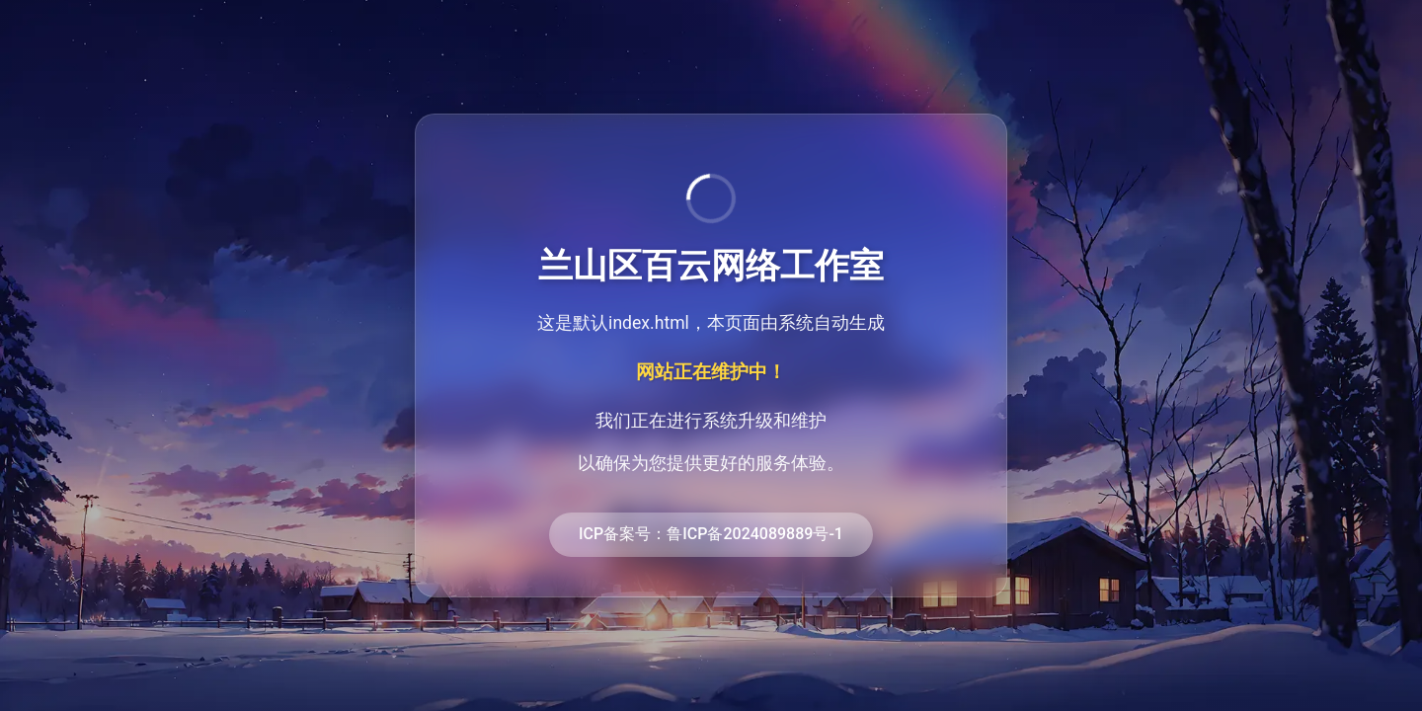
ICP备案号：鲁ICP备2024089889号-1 (711, 533)
